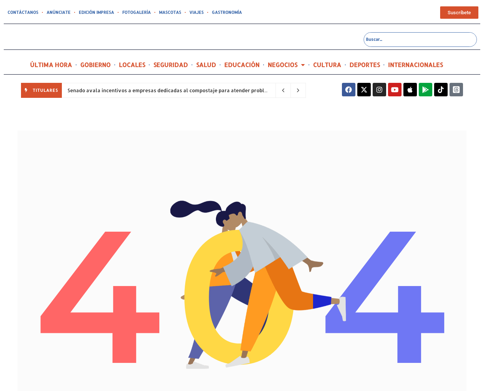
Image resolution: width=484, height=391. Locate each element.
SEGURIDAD (170, 65)
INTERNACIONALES (415, 65)
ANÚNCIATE (58, 12)
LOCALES (132, 65)
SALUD (206, 65)
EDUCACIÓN (241, 65)
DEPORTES (364, 65)
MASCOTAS (170, 12)
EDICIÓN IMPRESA (96, 12)
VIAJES (196, 12)
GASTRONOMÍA (227, 12)
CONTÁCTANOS (22, 12)
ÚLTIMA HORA (51, 65)
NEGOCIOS (286, 65)
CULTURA (327, 65)
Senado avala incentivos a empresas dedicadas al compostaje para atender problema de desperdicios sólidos (200, 90)
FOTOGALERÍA (136, 12)
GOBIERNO (95, 65)
